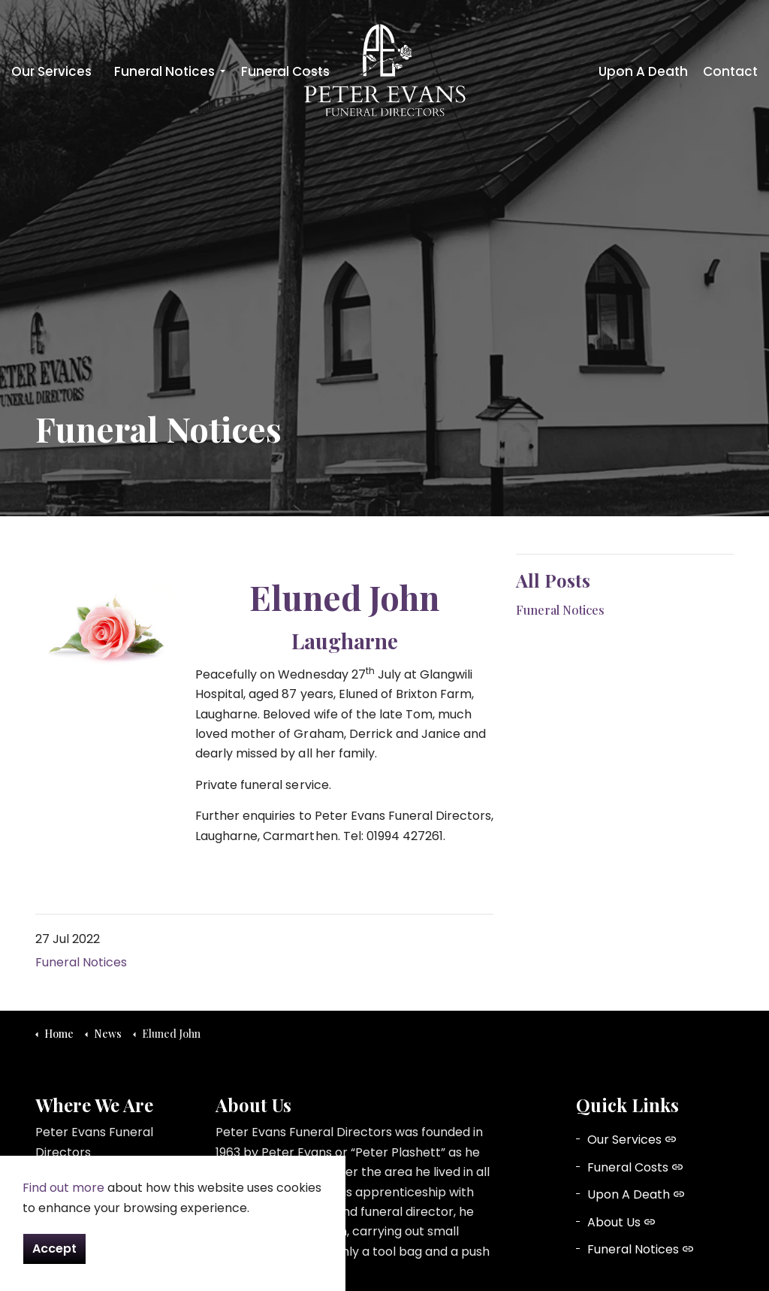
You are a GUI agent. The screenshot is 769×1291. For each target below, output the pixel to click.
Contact (730, 71)
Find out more (63, 1187)
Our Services (51, 71)
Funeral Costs (285, 71)
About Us (621, 1222)
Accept (54, 1249)
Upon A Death (643, 71)
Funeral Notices (164, 71)
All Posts (553, 580)
